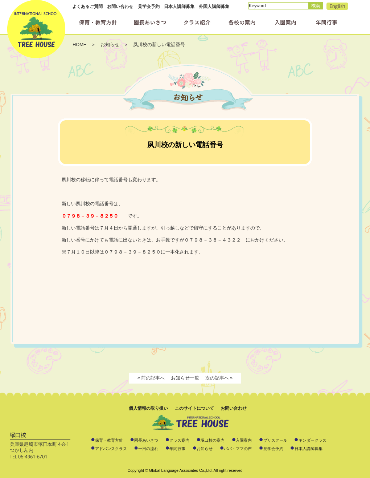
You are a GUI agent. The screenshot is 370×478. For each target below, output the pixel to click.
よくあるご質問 (87, 6)
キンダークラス (312, 440)
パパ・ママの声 (238, 448)
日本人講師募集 (179, 6)
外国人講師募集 (214, 6)
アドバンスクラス (111, 448)
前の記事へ (153, 378)
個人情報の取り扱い (148, 408)
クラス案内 (179, 440)
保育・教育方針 (109, 440)
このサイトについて (194, 408)
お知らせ (205, 448)
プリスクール (275, 440)
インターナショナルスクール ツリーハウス (36, 29)
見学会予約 (149, 6)
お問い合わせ (120, 6)
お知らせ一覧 (186, 378)
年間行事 (177, 448)
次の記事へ (217, 378)
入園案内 (244, 440)
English (337, 6)
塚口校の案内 (213, 440)
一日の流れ (148, 448)
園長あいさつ (146, 440)
